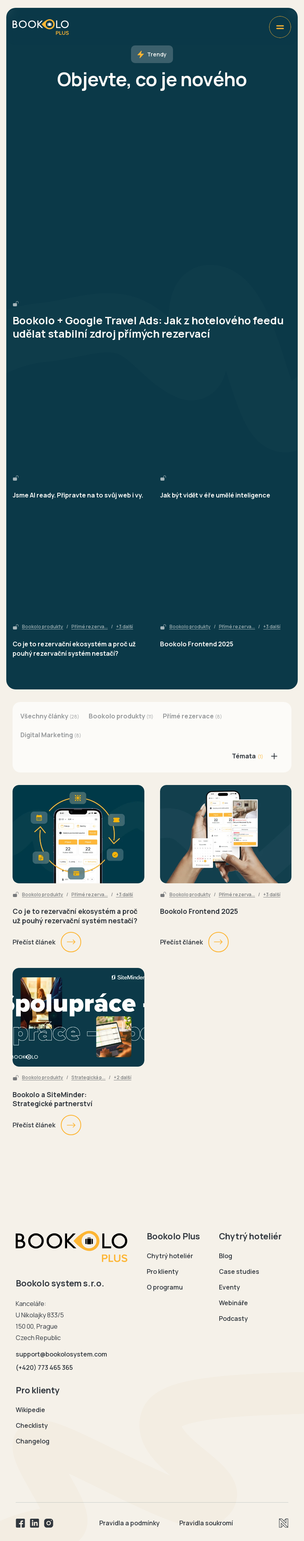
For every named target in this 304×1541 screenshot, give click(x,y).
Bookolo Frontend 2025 (196, 644)
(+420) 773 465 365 (44, 1367)
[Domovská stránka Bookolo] (72, 1246)
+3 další (124, 627)
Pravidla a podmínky (129, 1523)
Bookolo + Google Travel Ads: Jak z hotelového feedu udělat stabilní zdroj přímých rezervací (148, 327)
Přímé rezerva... (89, 627)
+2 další (122, 1077)
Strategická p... (88, 1077)
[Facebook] (20, 1523)
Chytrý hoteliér (170, 1256)
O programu (165, 1287)
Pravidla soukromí (206, 1523)
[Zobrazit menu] (280, 27)
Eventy (229, 1287)
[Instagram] (48, 1523)
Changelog (32, 1441)
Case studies (239, 1271)
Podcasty (233, 1318)
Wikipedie (30, 1409)
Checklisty (32, 1425)
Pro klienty (162, 1271)
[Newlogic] (283, 1523)
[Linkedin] (34, 1523)
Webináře (233, 1303)
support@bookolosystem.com (61, 1354)
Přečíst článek (48, 942)
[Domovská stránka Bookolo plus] (41, 27)
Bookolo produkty (42, 627)
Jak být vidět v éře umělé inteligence (215, 495)
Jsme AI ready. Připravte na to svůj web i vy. (78, 495)
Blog (225, 1256)
